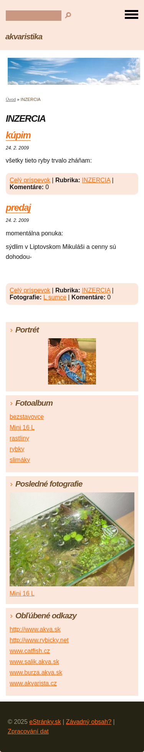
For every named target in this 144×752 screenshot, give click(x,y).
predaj (18, 207)
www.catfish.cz (30, 651)
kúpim (18, 135)
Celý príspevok (30, 180)
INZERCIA (96, 180)
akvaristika (23, 36)
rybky (17, 449)
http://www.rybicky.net (39, 640)
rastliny (19, 438)
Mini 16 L (22, 427)
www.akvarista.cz (33, 683)
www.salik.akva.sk (34, 661)
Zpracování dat (28, 731)
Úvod (11, 99)
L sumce (54, 297)
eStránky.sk (45, 721)
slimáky (20, 460)
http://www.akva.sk (35, 629)
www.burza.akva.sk (36, 672)
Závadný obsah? (88, 721)
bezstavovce (27, 416)
